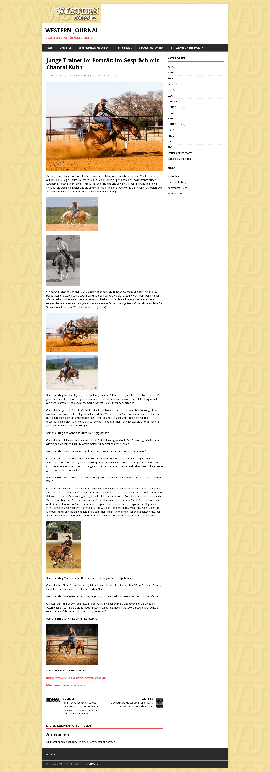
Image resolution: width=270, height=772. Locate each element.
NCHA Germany (176, 107)
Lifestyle (65, 47)
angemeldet (64, 741)
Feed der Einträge (177, 182)
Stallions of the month (187, 47)
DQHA (171, 89)
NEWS (49, 47)
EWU (170, 95)
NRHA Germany (176, 124)
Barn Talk (125, 47)
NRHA (171, 118)
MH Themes (94, 764)
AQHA (171, 72)
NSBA (171, 130)
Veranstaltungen (151, 47)
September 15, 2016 (61, 75)
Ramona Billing (83, 75)
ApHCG (171, 66)
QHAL (171, 141)
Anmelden (173, 176)
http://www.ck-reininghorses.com (66, 685)
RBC (170, 147)
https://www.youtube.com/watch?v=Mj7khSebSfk (76, 677)
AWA (170, 78)
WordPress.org (176, 193)
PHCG (171, 135)
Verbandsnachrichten (94, 47)
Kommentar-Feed (177, 187)
